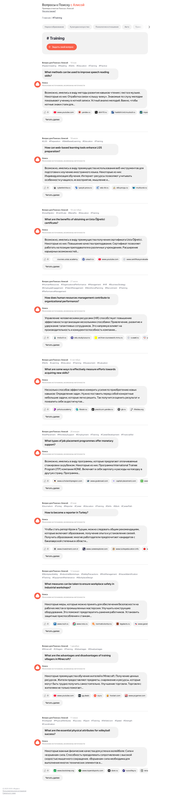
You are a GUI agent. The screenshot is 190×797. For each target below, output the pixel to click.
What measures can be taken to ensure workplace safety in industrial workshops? (79, 585)
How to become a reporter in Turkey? (66, 512)
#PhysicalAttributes (62, 721)
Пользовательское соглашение (14, 791)
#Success (77, 721)
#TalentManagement (74, 288)
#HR (105, 284)
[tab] (61, 27)
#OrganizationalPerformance (73, 284)
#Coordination (48, 724)
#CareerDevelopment (110, 435)
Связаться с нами (9, 793)
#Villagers (58, 649)
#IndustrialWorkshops (69, 574)
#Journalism (47, 506)
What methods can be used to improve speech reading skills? (77, 74)
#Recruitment (111, 288)
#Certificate (61, 213)
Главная (46, 17)
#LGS (44, 141)
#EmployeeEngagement (52, 288)
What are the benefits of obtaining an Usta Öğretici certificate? (75, 221)
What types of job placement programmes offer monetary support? (79, 442)
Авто (127, 27)
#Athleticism (107, 721)
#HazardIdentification (128, 574)
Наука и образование (54, 27)
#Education (81, 66)
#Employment (82, 435)
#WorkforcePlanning (94, 288)
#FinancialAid (127, 435)
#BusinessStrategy (117, 284)
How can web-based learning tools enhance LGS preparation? (73, 149)
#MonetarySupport (65, 435)
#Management (94, 284)
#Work (116, 506)
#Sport (86, 721)
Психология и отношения (107, 27)
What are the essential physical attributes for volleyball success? (77, 732)
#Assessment (89, 363)
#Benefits (72, 213)
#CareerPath (126, 506)
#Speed (118, 721)
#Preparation (54, 141)
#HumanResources (50, 284)
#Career (78, 506)
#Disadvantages (95, 649)
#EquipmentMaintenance (63, 577)
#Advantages (80, 649)
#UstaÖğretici (48, 213)
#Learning (54, 363)
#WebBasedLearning (71, 141)
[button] (62, 47)
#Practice (103, 66)
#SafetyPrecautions (89, 574)
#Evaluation (102, 363)
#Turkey (58, 506)
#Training (93, 66)
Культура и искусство (79, 27)
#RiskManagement (108, 574)
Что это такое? (49, 11)
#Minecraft (47, 649)
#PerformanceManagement (54, 291)
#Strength (127, 721)
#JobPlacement (48, 435)
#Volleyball (47, 721)
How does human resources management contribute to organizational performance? (77, 299)
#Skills (72, 66)
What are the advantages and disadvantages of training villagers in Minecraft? (78, 657)
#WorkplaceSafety (50, 574)
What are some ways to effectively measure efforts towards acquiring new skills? (80, 371)
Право (138, 27)
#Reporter (68, 506)
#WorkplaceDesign (84, 577)
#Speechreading (49, 66)
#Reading (62, 66)
